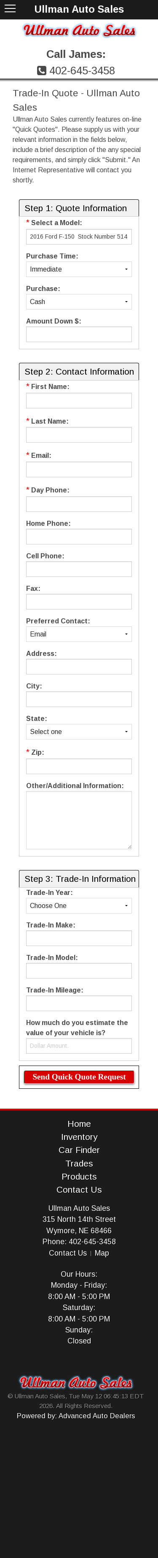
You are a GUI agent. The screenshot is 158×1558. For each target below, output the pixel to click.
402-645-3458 (82, 70)
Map (102, 1253)
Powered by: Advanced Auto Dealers (76, 1416)
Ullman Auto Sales (79, 1208)
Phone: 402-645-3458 (79, 1241)
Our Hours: (79, 1274)
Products (79, 1176)
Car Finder (79, 1150)
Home (79, 1123)
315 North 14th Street (79, 1219)
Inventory (79, 1137)
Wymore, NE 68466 (79, 1230)
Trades (79, 1163)
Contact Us (79, 1189)
